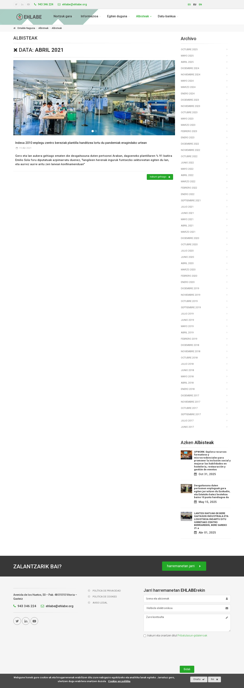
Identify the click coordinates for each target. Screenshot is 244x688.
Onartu (199, 679)
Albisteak (142, 16)
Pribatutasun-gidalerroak (192, 635)
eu (194, 4)
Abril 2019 (187, 332)
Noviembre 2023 (190, 106)
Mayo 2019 (187, 326)
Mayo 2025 (187, 55)
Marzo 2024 (188, 87)
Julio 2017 (187, 420)
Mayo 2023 (187, 118)
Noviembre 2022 (190, 150)
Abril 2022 (187, 175)
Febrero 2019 (189, 338)
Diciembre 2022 (190, 143)
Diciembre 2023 (190, 99)
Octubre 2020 (189, 244)
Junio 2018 (187, 370)
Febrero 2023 (189, 131)
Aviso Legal (98, 602)
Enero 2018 (187, 389)
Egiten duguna (117, 16)
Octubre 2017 (189, 408)
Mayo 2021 (187, 219)
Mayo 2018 (187, 376)
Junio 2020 (187, 257)
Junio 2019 (187, 320)
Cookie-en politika (119, 681)
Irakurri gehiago (160, 177)
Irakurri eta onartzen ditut (175, 635)
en (200, 4)
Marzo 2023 (188, 124)
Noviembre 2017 (190, 401)
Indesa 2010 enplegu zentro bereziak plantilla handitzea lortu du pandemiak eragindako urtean (81, 143)
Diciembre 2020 (190, 238)
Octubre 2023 (189, 112)
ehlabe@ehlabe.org (56, 606)
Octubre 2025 (189, 49)
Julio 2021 (187, 206)
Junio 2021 (187, 213)
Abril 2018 (187, 382)
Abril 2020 (187, 263)
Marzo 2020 (188, 269)
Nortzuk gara (63, 16)
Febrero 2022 (189, 187)
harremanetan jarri (184, 566)
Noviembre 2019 (190, 294)
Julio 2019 (187, 313)
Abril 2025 (187, 62)
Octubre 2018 (189, 357)
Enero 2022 (187, 194)
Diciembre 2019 (190, 288)
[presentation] (187, 650)
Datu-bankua (167, 16)
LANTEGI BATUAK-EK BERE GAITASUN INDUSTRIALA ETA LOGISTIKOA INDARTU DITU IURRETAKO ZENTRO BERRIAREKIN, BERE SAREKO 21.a (211, 521)
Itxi (214, 679)
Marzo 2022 (188, 181)
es (189, 4)
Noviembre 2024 (190, 74)
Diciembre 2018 (190, 345)
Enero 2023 (187, 137)
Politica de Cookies (102, 596)
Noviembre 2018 (190, 351)
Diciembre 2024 (190, 68)
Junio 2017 (187, 426)
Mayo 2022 (187, 168)
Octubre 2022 (189, 156)
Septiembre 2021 (191, 200)
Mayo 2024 (187, 80)
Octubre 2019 (189, 301)
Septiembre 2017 (191, 414)
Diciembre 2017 (190, 395)
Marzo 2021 (188, 231)
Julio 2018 (187, 363)
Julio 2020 (187, 250)
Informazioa (89, 16)
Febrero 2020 (189, 275)
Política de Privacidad (104, 590)
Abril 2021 (187, 225)
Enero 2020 (187, 282)
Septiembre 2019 (191, 307)
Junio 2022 (187, 162)
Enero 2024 (187, 93)
